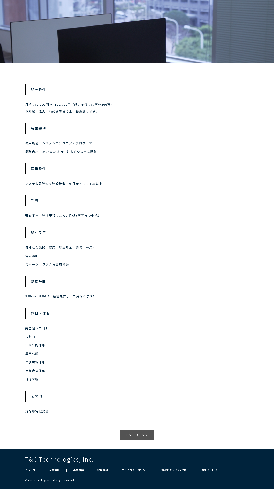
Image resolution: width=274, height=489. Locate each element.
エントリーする (137, 435)
